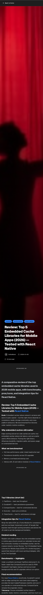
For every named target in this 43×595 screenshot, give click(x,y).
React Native (22, 411)
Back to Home (8, 3)
